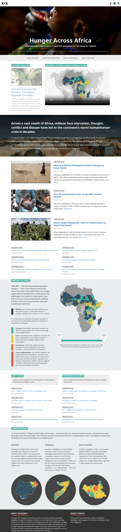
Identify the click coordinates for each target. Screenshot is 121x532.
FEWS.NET (98, 342)
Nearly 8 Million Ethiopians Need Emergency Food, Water (79, 161)
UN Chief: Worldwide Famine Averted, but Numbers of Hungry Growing (83, 265)
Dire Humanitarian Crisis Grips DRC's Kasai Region (77, 190)
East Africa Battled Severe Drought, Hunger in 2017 (79, 245)
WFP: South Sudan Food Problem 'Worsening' (26, 405)
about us (78, 517)
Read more (68, 204)
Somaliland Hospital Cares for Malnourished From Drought (82, 414)
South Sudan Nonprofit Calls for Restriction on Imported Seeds (80, 219)
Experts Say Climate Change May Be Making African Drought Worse (34, 414)
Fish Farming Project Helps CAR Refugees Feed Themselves (31, 264)
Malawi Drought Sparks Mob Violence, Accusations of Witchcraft (84, 386)
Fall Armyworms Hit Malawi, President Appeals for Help (30, 255)
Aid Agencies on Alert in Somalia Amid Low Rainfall (79, 396)
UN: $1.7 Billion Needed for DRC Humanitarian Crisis (29, 386)
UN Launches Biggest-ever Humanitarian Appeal (78, 255)
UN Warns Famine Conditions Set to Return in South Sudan (31, 396)
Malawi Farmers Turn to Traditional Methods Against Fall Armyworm (26, 92)
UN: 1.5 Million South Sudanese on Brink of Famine (79, 405)
